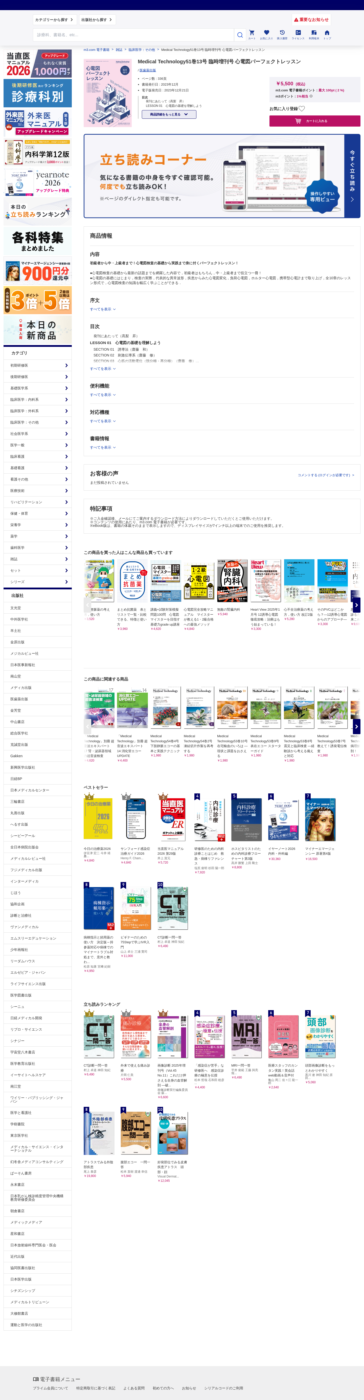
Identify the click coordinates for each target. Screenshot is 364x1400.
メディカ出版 (21, 688)
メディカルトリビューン (29, 1302)
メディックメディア (26, 1222)
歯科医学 (17, 548)
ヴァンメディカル (24, 927)
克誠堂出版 (19, 745)
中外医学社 (19, 619)
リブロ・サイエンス (26, 1029)
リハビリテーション (26, 502)
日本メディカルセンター (29, 790)
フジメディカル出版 (26, 870)
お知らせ (189, 1388)
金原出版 (17, 642)
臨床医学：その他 (24, 422)
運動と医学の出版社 (26, 1325)
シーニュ (17, 1007)
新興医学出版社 (22, 767)
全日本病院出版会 (24, 847)
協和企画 (17, 904)
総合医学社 (19, 733)
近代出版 (17, 1256)
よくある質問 (134, 1388)
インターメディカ (24, 881)
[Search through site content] (133, 35)
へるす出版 (19, 824)
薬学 (13, 536)
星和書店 (17, 1234)
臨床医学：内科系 (24, 399)
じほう (15, 893)
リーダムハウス (22, 961)
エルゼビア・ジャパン (28, 972)
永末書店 (17, 1185)
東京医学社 (19, 1135)
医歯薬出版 (19, 699)
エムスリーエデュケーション (33, 938)
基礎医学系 (19, 388)
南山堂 (15, 676)
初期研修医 (19, 365)
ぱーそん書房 (21, 1173)
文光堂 (15, 608)
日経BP (16, 779)
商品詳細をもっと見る (165, 114)
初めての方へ (163, 1388)
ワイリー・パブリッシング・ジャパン (36, 1099)
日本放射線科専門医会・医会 (33, 1245)
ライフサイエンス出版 (28, 984)
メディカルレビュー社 (28, 858)
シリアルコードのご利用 (223, 1388)
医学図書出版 (21, 995)
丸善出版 (17, 813)
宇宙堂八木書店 (22, 1052)
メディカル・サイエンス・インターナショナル (36, 1148)
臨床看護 (17, 456)
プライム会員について (50, 1388)
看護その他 (19, 479)
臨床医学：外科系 (24, 411)
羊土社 (15, 631)
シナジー (17, 1041)
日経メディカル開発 (26, 1018)
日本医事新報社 (22, 665)
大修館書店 (19, 1313)
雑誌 (13, 559)
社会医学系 (19, 434)
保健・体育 (19, 513)
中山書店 (17, 722)
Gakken (16, 756)
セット (15, 570)
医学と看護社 (21, 1113)
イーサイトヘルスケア (28, 1075)
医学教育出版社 (22, 1064)
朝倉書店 (17, 1211)
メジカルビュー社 (24, 653)
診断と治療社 (21, 915)
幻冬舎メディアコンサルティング (36, 1162)
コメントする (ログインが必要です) (324, 475)
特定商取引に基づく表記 (95, 1388)
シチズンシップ (22, 1291)
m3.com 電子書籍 (96, 49)
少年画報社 (19, 950)
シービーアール (22, 836)
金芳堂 (15, 710)
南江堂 (15, 1086)
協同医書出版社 (22, 1268)
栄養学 (15, 525)
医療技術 (17, 491)
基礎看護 (17, 468)
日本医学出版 (21, 1279)
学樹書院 (17, 1124)
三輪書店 (17, 801)
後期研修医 (19, 377)
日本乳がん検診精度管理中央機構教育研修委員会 (36, 1198)
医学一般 (17, 445)
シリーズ (17, 582)
